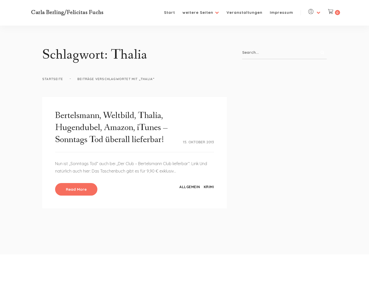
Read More (76, 189)
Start (169, 12)
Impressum (281, 12)
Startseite (52, 79)
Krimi (209, 187)
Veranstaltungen (244, 12)
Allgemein (189, 187)
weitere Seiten (200, 12)
